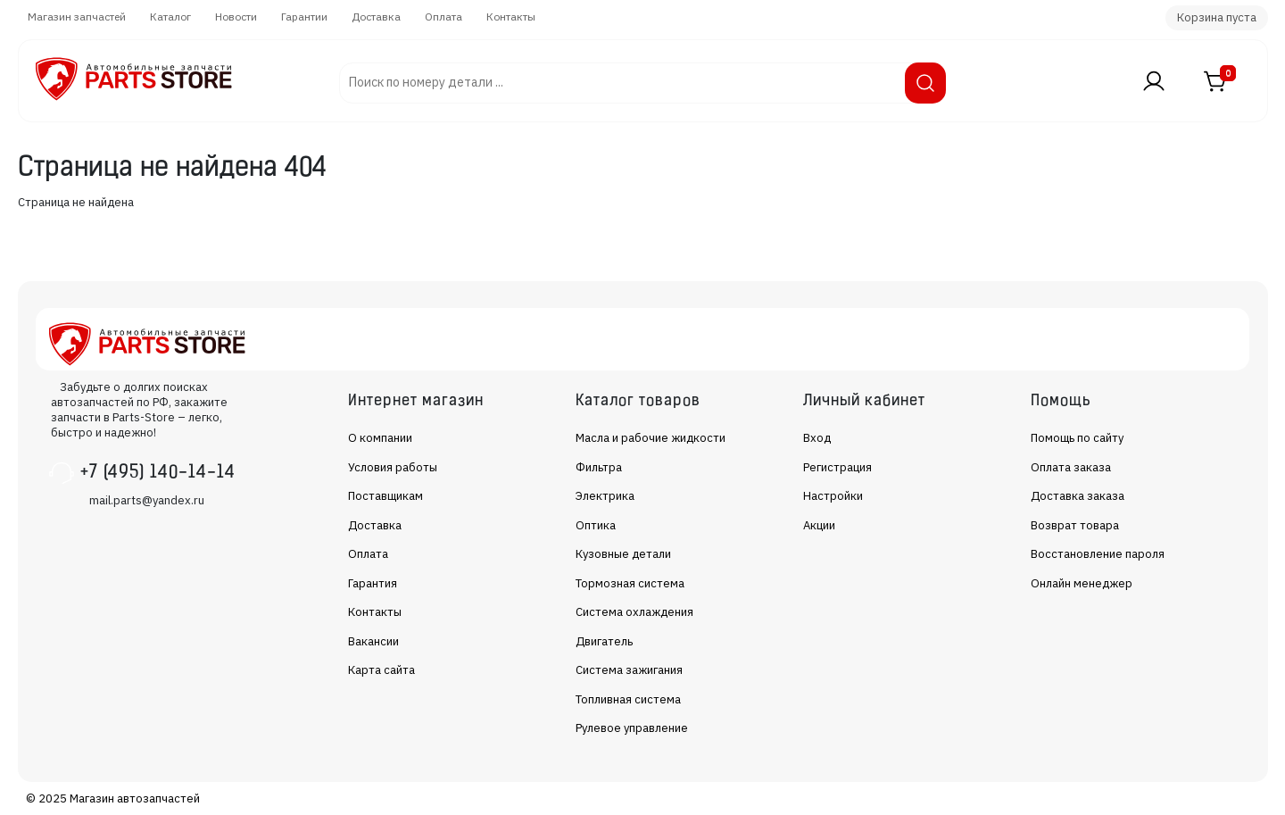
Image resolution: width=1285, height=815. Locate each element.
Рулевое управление (632, 728)
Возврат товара (1075, 525)
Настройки (833, 495)
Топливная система (628, 699)
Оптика (596, 525)
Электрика (605, 495)
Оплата (443, 16)
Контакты (510, 16)
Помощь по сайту (1077, 437)
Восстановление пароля (1098, 553)
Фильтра (599, 467)
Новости (236, 16)
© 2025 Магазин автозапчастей (113, 798)
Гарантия (372, 583)
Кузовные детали (623, 553)
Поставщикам (385, 495)
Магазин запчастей (77, 16)
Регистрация (837, 467)
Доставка (376, 16)
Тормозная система (630, 583)
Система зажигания (629, 670)
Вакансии (373, 641)
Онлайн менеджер (1081, 583)
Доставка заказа (1077, 495)
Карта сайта (381, 670)
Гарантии (304, 16)
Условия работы (392, 467)
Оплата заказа (1071, 467)
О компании (380, 437)
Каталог (170, 16)
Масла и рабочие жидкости (650, 437)
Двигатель (604, 641)
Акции (819, 525)
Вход (817, 437)
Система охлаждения (634, 612)
